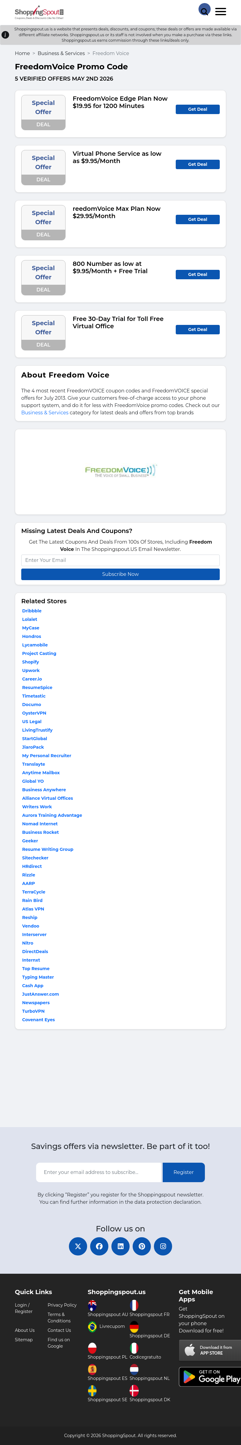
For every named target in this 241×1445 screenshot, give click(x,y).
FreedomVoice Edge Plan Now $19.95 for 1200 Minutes (120, 102)
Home (22, 53)
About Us (25, 1330)
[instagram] (163, 1246)
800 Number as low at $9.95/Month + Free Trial (110, 267)
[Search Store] (205, 9)
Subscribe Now (120, 574)
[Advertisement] (120, 1079)
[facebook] (99, 1246)
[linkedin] (120, 1246)
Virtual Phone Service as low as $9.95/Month (117, 157)
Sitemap (24, 1339)
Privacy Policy (62, 1305)
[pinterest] (142, 1246)
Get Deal (197, 109)
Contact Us (59, 1330)
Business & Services (61, 53)
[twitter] (78, 1246)
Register (184, 1172)
